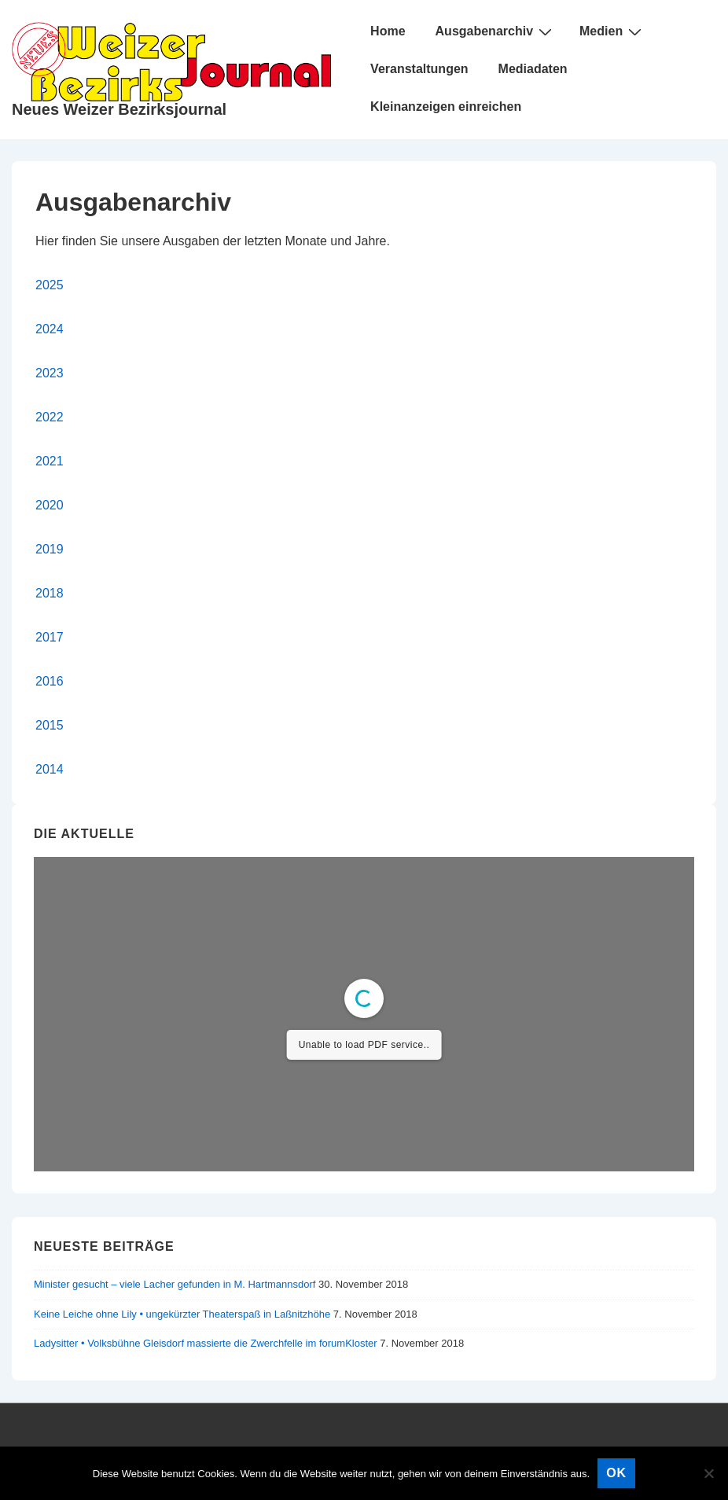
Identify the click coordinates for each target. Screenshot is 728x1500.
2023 (49, 373)
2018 (49, 593)
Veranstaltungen (419, 68)
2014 (49, 769)
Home (387, 31)
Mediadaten (533, 68)
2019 (49, 549)
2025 (49, 285)
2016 (49, 681)
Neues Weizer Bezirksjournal (119, 109)
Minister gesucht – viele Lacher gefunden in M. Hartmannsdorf (174, 1284)
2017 (49, 637)
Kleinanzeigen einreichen (445, 106)
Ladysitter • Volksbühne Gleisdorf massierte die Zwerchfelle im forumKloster (205, 1343)
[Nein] (708, 1473)
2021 (49, 461)
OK (616, 1473)
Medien (612, 31)
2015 (49, 725)
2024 (49, 329)
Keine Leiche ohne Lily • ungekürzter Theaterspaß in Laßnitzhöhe (182, 1314)
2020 (49, 505)
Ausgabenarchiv (496, 31)
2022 (49, 417)
